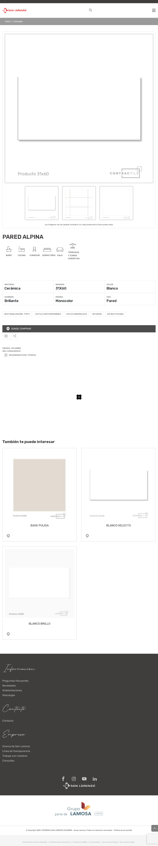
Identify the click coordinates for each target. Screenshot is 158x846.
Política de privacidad (123, 830)
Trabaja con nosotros (14, 755)
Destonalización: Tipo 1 (17, 314)
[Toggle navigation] (154, 10)
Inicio (7, 21)
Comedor (18, 21)
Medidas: (60, 284)
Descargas (8, 695)
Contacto (7, 720)
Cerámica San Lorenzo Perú (59, 842)
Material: (9, 284)
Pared (111, 301)
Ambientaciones (12, 690)
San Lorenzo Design (110, 842)
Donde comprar (19, 329)
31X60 (61, 288)
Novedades (9, 685)
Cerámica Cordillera (80, 842)
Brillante (11, 301)
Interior (97, 314)
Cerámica (12, 288)
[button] (90, 10)
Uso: (108, 297)
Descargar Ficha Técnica (20, 355)
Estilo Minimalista (76, 314)
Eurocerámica (95, 842)
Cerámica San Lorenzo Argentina (34, 842)
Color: (109, 284)
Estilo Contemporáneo (48, 314)
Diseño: (59, 297)
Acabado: (9, 297)
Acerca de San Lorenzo (16, 746)
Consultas (8, 760)
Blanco (112, 288)
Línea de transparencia (16, 751)
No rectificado (115, 314)
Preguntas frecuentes (15, 680)
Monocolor (64, 301)
